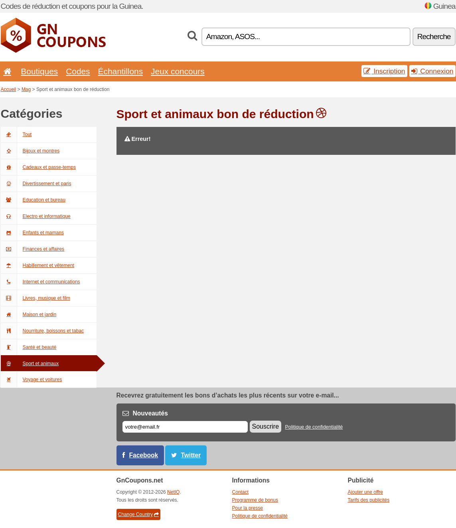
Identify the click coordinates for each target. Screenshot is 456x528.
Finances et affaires (33, 249)
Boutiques (39, 71)
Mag (26, 89)
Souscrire (265, 426)
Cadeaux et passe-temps (38, 167)
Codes (78, 71)
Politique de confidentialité (314, 427)
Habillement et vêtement (37, 265)
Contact (240, 492)
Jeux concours (178, 71)
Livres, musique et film (35, 298)
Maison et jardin (29, 314)
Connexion (432, 71)
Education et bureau (33, 200)
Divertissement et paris (36, 184)
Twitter (191, 455)
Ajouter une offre (365, 492)
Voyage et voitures (31, 380)
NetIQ (173, 492)
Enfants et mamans (32, 233)
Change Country (138, 514)
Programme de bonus (255, 500)
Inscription (384, 71)
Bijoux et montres (30, 151)
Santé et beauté (29, 347)
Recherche (434, 36)
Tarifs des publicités (369, 500)
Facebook (143, 455)
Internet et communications (40, 282)
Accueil (8, 89)
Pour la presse (247, 508)
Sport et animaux (30, 364)
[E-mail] (185, 427)
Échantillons (120, 71)
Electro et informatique (36, 216)
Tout (16, 134)
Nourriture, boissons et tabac (42, 331)
